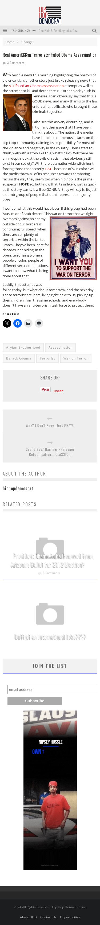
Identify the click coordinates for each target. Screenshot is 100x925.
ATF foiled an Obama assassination (36, 85)
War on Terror (75, 358)
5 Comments (51, 573)
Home (9, 42)
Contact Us (48, 917)
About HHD (28, 917)
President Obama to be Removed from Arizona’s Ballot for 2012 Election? (52, 560)
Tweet (58, 391)
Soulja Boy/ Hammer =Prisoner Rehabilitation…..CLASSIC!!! (50, 452)
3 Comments (16, 63)
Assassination (61, 347)
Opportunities (70, 917)
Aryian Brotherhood (23, 347)
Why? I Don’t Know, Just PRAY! (49, 425)
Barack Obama (18, 358)
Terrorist (47, 358)
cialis (21, 80)
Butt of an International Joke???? (50, 637)
